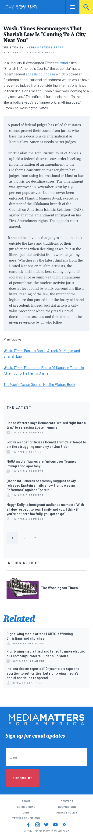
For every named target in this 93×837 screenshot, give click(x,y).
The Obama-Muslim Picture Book (39, 384)
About (26, 801)
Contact (67, 801)
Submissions (67, 806)
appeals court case (40, 74)
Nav (69, 7)
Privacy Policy (66, 812)
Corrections (26, 806)
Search (86, 7)
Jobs (26, 812)
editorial (61, 62)
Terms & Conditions (26, 818)
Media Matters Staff (45, 47)
